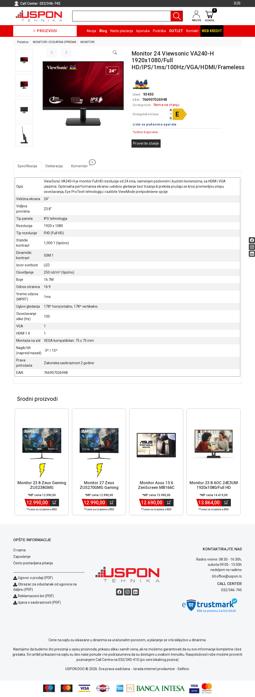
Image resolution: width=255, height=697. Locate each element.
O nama (19, 551)
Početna (22, 42)
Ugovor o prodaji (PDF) (33, 579)
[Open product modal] (115, 52)
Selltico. (184, 670)
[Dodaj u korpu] (54, 503)
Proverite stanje (146, 143)
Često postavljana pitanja (33, 564)
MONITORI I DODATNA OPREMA (54, 42)
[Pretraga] (177, 16)
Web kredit (212, 31)
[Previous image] (52, 52)
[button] (24, 60)
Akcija (91, 31)
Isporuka (143, 31)
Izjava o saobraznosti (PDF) (39, 603)
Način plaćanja (121, 31)
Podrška (159, 31)
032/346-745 (50, 3)
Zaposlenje (22, 558)
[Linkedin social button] (252, 254)
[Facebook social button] (252, 240)
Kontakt (192, 31)
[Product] (41, 444)
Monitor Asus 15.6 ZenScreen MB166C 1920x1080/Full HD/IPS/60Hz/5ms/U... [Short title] (156, 491)
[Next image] (66, 52)
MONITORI (87, 42)
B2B (237, 3)
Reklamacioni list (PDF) (33, 597)
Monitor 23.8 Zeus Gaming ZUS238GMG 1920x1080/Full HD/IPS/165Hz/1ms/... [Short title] (41, 491)
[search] (127, 16)
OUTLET (176, 31)
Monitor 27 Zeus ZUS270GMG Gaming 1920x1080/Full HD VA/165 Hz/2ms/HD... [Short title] (99, 491)
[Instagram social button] (252, 247)
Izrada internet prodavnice (154, 670)
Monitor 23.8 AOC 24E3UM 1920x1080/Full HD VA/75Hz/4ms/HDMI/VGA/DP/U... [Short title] (218, 488)
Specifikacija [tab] (27, 166)
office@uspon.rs (229, 577)
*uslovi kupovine (145, 132)
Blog (103, 31)
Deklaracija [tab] (54, 166)
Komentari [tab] (81, 164)
